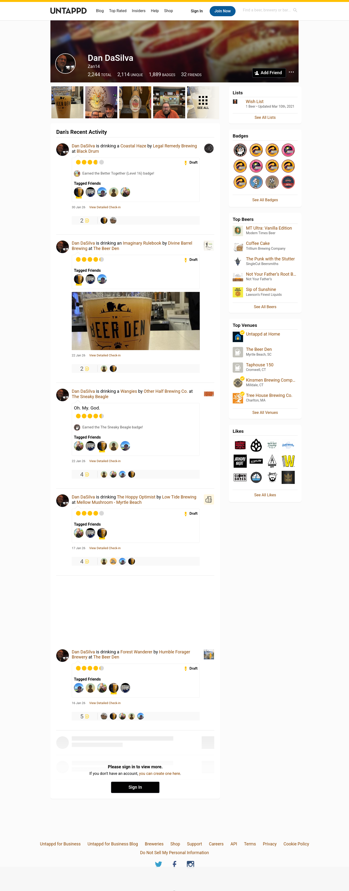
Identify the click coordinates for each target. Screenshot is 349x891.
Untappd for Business (60, 844)
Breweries (154, 844)
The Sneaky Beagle (90, 396)
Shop (168, 10)
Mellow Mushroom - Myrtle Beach (109, 502)
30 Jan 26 (78, 207)
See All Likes (265, 495)
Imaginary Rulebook (142, 243)
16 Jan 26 (78, 703)
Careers (216, 844)
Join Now (222, 11)
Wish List (254, 101)
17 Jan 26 (78, 548)
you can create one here (159, 773)
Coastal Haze (133, 145)
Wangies (128, 391)
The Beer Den (106, 248)
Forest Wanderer (136, 651)
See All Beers (265, 307)
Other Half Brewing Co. (166, 391)
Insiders (139, 10)
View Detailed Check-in (105, 207)
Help (155, 10)
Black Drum (88, 151)
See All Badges (265, 200)
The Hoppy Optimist (136, 496)
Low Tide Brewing (179, 496)
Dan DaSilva (83, 145)
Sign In (197, 11)
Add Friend (271, 72)
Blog (100, 10)
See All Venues (265, 412)
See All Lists (265, 117)
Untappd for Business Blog (112, 844)
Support (194, 844)
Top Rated (118, 10)
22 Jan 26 (78, 355)
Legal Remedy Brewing (175, 145)
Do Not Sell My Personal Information (174, 852)
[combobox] (270, 10)
